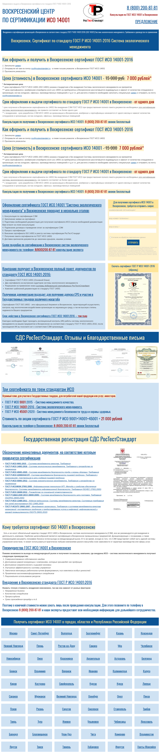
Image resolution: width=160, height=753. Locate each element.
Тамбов (146, 709)
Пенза (146, 696)
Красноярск (66, 658)
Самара (93, 646)
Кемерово (120, 734)
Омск (40, 658)
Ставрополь (120, 709)
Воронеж (66, 671)
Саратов (66, 709)
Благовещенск (40, 734)
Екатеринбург (93, 633)
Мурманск (40, 696)
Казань (120, 633)
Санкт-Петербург (40, 633)
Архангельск (93, 658)
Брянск (13, 671)
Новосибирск (13, 658)
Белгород (147, 658)
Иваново (93, 671)
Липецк (147, 683)
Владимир (40, 671)
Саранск (13, 696)
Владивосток (147, 734)
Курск (120, 683)
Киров (13, 683)
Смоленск (93, 709)
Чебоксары (120, 721)
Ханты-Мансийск (146, 747)
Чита (93, 734)
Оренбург (93, 696)
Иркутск (119, 747)
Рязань (40, 709)
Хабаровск (93, 747)
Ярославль (147, 721)
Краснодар (147, 633)
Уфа (120, 646)
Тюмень (66, 747)
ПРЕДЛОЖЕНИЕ (146, 21)
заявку (18, 66)
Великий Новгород (66, 696)
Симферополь (66, 683)
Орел (120, 696)
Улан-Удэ (66, 734)
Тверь (13, 721)
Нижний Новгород (13, 646)
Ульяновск (93, 721)
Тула (40, 721)
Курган (93, 683)
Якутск (13, 747)
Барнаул (13, 734)
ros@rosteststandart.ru (41, 69)
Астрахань (119, 658)
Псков (13, 709)
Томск (40, 747)
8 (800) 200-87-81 (142, 7)
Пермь (39, 646)
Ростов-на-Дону (66, 646)
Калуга (146, 671)
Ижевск (67, 721)
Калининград (120, 671)
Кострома (40, 683)
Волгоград (66, 633)
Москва (13, 633)
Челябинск (146, 646)
